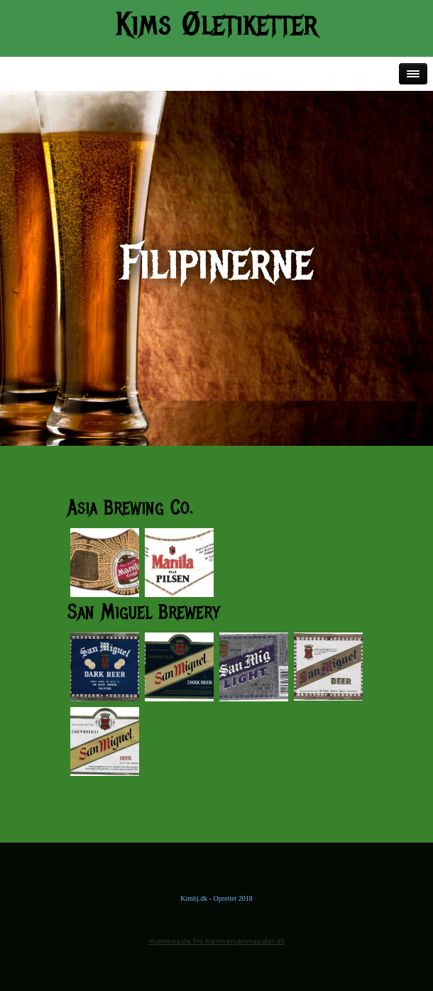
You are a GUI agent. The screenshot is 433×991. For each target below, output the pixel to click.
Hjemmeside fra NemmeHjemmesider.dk (217, 942)
